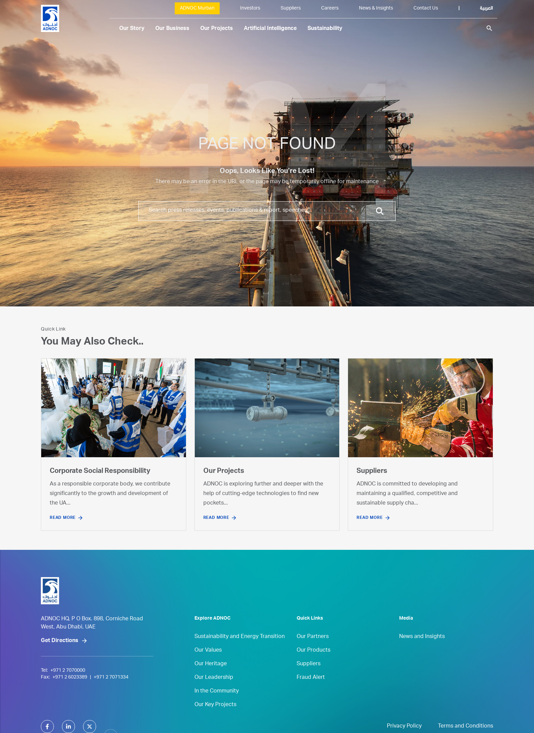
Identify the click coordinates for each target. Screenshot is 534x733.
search (489, 28)
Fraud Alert (311, 692)
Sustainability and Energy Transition (239, 651)
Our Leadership (213, 692)
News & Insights (376, 8)
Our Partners (313, 651)
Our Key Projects (215, 719)
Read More (63, 518)
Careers (330, 8)
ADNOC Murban (197, 8)
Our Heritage (210, 678)
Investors (250, 8)
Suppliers (291, 8)
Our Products (313, 665)
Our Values (208, 665)
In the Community (216, 705)
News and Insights (422, 651)
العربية (486, 8)
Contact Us (425, 8)
